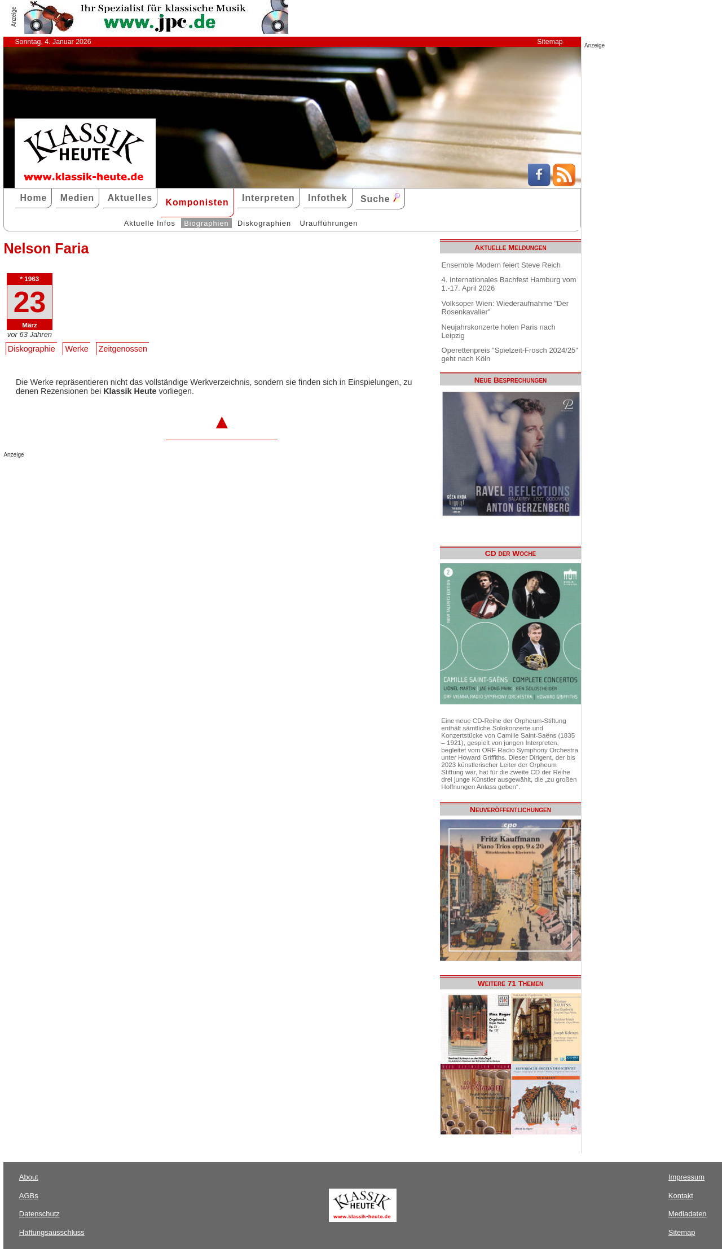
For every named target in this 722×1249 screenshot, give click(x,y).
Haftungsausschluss (52, 1232)
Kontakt (680, 1195)
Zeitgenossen (123, 348)
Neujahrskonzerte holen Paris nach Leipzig (499, 331)
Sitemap (549, 42)
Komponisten (196, 202)
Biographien (206, 223)
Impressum (686, 1177)
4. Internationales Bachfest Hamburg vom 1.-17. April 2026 (509, 283)
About (28, 1177)
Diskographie (31, 348)
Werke (77, 348)
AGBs (28, 1195)
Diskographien (264, 223)
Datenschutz (39, 1213)
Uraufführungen (329, 223)
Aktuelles (130, 198)
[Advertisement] (135, 480)
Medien (77, 198)
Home (33, 198)
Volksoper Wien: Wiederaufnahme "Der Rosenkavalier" (505, 307)
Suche (380, 198)
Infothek (327, 198)
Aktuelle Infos (149, 223)
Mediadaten (687, 1213)
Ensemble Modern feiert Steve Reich (501, 265)
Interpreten (268, 198)
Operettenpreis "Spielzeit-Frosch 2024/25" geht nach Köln (510, 354)
